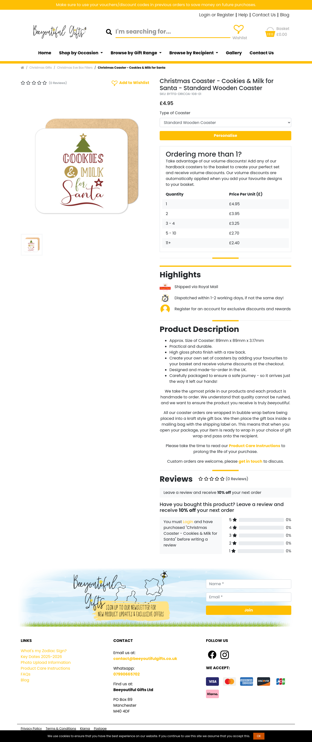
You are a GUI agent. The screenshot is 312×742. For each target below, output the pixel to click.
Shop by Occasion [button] (79, 53)
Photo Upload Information (46, 662)
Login (188, 522)
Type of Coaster (175, 113)
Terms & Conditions (61, 728)
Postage (100, 728)
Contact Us (264, 15)
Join (248, 610)
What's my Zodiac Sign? (44, 651)
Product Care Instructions (45, 668)
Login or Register (216, 15)
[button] (30, 166)
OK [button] (259, 736)
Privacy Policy (31, 728)
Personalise (225, 135)
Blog (284, 15)
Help (243, 15)
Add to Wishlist (130, 83)
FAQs (25, 674)
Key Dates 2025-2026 (41, 656)
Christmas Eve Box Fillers (75, 68)
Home (44, 53)
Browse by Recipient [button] (192, 53)
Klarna (85, 728)
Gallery (234, 53)
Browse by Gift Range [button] (134, 53)
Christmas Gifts (40, 68)
